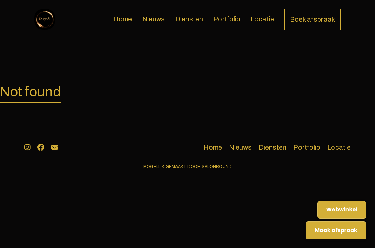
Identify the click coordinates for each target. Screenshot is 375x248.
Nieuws (153, 19)
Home (122, 19)
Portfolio (226, 19)
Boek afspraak (312, 19)
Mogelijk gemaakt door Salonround (187, 166)
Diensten (189, 19)
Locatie (262, 19)
